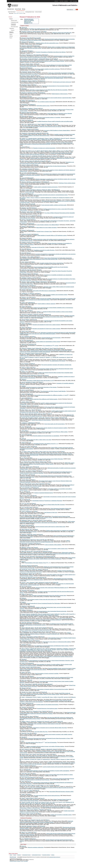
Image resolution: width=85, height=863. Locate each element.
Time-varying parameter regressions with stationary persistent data (56, 364)
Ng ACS (29, 71)
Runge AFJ (47, 721)
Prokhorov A (34, 207)
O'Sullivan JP (55, 197)
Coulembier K (25, 168)
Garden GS (24, 273)
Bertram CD (30, 193)
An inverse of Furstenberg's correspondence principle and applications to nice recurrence (55, 254)
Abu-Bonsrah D (40, 138)
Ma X (26, 773)
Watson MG (39, 133)
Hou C (23, 353)
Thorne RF (43, 803)
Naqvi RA (24, 565)
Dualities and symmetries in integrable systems (61, 814)
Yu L (26, 124)
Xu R (64, 802)
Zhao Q (58, 649)
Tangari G (33, 297)
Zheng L (63, 451)
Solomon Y (38, 543)
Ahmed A (41, 534)
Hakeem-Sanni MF (36, 631)
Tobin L (29, 672)
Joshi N (23, 394)
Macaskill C (30, 314)
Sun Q (36, 507)
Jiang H (41, 451)
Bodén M (33, 650)
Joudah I (23, 401)
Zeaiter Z (30, 185)
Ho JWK (38, 650)
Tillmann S (30, 116)
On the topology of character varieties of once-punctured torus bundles (52, 689)
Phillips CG (24, 594)
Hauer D (29, 306)
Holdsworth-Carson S (47, 551)
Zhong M (63, 138)
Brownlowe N (25, 104)
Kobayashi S (59, 648)
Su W (57, 451)
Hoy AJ (53, 631)
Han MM (28, 802)
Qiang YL (28, 721)
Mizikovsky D (53, 648)
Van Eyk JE (49, 155)
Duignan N (29, 129)
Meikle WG (37, 161)
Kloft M (29, 832)
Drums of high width (29, 192)
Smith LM (35, 577)
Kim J (40, 711)
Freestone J (24, 256)
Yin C (50, 461)
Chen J (29, 785)
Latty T (49, 161)
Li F (28, 293)
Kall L (28, 256)
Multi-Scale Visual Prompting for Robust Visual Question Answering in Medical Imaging (46, 822)
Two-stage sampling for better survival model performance (47, 795)
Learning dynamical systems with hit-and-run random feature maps (50, 526)
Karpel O (35, 92)
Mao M (23, 529)
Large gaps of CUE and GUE (38, 247)
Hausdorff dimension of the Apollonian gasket (47, 708)
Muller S (28, 401)
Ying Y (35, 832)
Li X (64, 150)
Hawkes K (40, 569)
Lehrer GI (24, 438)
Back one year (27, 21)
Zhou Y (38, 71)
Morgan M (37, 353)
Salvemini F (47, 417)
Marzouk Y (32, 293)
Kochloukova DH (32, 344)
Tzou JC (34, 573)
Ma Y (23, 820)
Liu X (26, 470)
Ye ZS (30, 680)
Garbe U (57, 417)
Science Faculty (18, 9)
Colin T (23, 161)
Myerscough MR (37, 37)
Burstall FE (24, 31)
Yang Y (23, 781)
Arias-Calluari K (28, 684)
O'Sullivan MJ (62, 197)
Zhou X (28, 495)
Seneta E (29, 265)
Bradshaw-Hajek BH (50, 556)
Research (19, 854)
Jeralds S (24, 386)
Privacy (22, 861)
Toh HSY (23, 692)
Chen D (38, 150)
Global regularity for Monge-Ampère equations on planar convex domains (54, 311)
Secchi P (42, 615)
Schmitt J (29, 586)
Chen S (23, 146)
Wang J (58, 150)
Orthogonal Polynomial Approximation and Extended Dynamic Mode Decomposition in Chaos (49, 738)
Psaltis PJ (55, 155)
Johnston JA (22, 139)
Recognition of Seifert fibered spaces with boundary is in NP (40, 380)
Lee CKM (26, 507)
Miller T (23, 556)
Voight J (33, 261)
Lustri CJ (52, 721)
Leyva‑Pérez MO (45, 697)
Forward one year (28, 22)
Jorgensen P (30, 92)
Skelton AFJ (33, 721)
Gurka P (23, 306)
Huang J (31, 507)
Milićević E (24, 547)
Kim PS (37, 63)
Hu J (26, 680)
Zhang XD (48, 803)
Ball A (37, 582)
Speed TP (43, 124)
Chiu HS (71, 648)
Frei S (23, 261)
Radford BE (38, 348)
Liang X (23, 466)
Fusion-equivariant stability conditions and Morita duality (53, 205)
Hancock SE (35, 520)
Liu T (34, 803)
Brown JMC (42, 417)
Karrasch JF (42, 357)
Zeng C (29, 446)
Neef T (28, 281)
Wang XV (37, 461)
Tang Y (23, 684)
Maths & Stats (16, 13)
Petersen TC (48, 58)
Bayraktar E (24, 84)
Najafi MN (35, 684)
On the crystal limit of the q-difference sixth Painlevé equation (43, 399)
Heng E (26, 203)
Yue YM (36, 802)
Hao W (42, 150)
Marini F (33, 353)
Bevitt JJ (53, 417)
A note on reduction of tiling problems (53, 544)
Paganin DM (42, 58)
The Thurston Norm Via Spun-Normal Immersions (55, 166)
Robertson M (46, 181)
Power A (28, 197)
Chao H (50, 150)
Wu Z (28, 503)
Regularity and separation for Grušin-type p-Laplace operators (46, 328)
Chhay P (23, 155)
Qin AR (28, 375)
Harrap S (30, 80)
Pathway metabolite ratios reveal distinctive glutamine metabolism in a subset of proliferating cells (45, 633)
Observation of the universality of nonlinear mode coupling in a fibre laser (44, 723)
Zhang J (54, 150)
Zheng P (42, 461)
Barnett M (33, 820)
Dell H (23, 203)
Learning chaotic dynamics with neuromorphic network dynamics (57, 766)
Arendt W (24, 67)
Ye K (40, 802)
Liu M (26, 390)
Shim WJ (48, 648)
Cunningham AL (62, 357)
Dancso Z (24, 181)
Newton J (37, 168)
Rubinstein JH (28, 382)
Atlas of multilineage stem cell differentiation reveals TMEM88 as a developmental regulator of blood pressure (48, 656)
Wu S (50, 451)
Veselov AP (32, 813)
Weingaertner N (29, 636)
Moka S (27, 479)
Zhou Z (34, 84)
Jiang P (33, 461)
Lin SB (23, 470)
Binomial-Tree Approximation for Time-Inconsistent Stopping (55, 85)
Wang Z (29, 84)
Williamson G (57, 189)
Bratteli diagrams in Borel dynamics (60, 93)
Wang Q (33, 363)
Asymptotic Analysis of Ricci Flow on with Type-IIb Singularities (41, 742)
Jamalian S (43, 749)
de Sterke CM (59, 721)
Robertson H (24, 606)
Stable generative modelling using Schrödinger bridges (55, 294)
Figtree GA (61, 155)
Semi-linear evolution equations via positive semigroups (47, 69)
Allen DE (34, 269)
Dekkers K (37, 197)
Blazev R (47, 348)
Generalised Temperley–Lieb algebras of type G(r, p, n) (45, 443)
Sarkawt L (48, 357)
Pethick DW (55, 582)
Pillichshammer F (33, 172)
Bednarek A (24, 88)
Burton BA (28, 112)
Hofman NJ (24, 348)
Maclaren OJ (68, 197)
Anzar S (23, 63)
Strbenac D (72, 138)
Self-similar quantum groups (43, 105)
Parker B (58, 759)
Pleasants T (32, 582)
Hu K (23, 357)
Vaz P (38, 422)
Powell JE (71, 649)
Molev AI (32, 390)
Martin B (29, 273)
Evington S (24, 242)
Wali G (53, 139)
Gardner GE (48, 582)
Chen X (29, 461)
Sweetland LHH (40, 721)
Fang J (29, 451)
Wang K (25, 457)
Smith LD (24, 663)
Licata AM (33, 203)
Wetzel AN (30, 577)
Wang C (23, 711)
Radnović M (31, 223)
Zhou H (23, 809)
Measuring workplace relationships (35, 847)
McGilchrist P (42, 582)
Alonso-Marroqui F (48, 684)
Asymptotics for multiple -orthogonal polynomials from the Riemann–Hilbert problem (49, 431)
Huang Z (23, 371)
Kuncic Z (34, 765)
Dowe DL (24, 219)
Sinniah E (54, 649)
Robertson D (32, 104)
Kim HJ (29, 483)
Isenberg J (29, 277)
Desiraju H (24, 207)
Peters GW (27, 777)
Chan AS (28, 711)
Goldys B (24, 285)
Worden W (35, 164)
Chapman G (23, 649)
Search (11, 37)
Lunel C (23, 511)
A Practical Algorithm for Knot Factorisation (51, 337)
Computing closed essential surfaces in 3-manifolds (48, 117)
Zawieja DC (55, 749)
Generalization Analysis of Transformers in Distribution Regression (47, 500)
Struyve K (30, 640)
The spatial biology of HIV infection (57, 360)
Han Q (23, 310)
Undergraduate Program (36, 854)
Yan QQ (32, 802)
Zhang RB (29, 434)
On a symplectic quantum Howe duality (46, 101)
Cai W (42, 820)
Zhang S (46, 150)
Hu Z (23, 363)
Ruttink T (39, 697)
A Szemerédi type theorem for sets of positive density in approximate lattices (54, 97)
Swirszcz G (38, 189)
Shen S (23, 648)
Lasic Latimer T (30, 211)
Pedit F (45, 31)
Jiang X (31, 716)
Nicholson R (22, 198)
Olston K (27, 515)
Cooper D (24, 164)
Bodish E (24, 100)
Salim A (23, 627)
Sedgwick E (27, 336)
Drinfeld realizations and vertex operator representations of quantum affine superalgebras (49, 770)
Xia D (35, 649)
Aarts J (30, 515)
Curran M (24, 177)
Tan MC (49, 649)
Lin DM (34, 54)
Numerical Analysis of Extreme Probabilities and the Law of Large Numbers (51, 267)
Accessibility (26, 861)
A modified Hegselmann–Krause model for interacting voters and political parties (55, 121)
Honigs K (27, 261)
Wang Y (27, 474)
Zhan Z (67, 150)
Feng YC (61, 802)
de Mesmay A (29, 511)
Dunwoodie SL (23, 650)
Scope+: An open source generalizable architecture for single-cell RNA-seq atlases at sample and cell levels (49, 787)
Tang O (27, 155)
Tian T (31, 529)
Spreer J (31, 50)
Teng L (47, 802)
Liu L (23, 491)
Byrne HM (29, 37)
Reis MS (32, 615)
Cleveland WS (34, 614)
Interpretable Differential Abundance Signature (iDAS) (61, 791)
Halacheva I (29, 181)
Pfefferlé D (36, 234)
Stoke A (30, 610)
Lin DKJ (67, 614)
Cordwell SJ (34, 155)
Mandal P (24, 525)
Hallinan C (36, 809)
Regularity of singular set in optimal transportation (44, 148)
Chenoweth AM (36, 551)
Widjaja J (24, 721)
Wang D (30, 470)
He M (38, 754)
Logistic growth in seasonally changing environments (46, 186)
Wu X (45, 754)
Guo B (31, 809)
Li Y (27, 138)
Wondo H (24, 726)
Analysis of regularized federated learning (43, 492)
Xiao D (33, 348)
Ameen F (24, 54)
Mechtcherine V (44, 281)
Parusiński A (24, 590)
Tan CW (36, 627)
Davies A (24, 189)
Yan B (23, 773)
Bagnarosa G (33, 777)
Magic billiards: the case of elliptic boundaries (46, 227)
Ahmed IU (24, 37)
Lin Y (36, 124)
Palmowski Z (37, 45)
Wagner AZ (44, 189)
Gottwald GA (30, 120)
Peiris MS (28, 219)
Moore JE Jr (63, 749)
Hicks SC (44, 353)
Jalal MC (32, 75)
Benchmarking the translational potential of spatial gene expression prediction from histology (47, 713)
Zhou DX (35, 446)
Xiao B (25, 461)
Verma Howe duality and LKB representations (54, 423)
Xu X (35, 539)
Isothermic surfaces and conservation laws (61, 32)
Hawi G (23, 331)
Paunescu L (32, 590)
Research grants (14, 20)
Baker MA (38, 803)
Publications (21, 13)
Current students (64, 1)
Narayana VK (69, 802)
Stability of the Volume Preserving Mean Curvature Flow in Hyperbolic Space (55, 372)
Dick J (25, 172)
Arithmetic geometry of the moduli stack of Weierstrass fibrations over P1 (52, 587)
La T (57, 802)
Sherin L (32, 63)
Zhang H (34, 470)
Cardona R (24, 129)
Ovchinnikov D (57, 138)
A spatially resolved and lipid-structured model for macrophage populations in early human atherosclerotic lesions (47, 135)
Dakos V (27, 161)
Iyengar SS (24, 375)
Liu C (23, 483)
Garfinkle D (24, 277)
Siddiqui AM (29, 534)
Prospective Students (46, 854)
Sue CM (49, 139)
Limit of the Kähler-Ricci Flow (41, 731)
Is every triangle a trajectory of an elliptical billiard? (47, 224)
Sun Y (43, 648)
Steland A (50, 615)
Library (56, 1)
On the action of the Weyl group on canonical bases (44, 290)
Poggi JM (28, 615)
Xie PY (23, 749)
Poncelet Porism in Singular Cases (44, 231)
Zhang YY (43, 802)
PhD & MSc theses (14, 26)
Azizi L (35, 733)
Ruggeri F (24, 614)
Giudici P (52, 614)
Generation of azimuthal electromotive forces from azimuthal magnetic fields (49, 595)
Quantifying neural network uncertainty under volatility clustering (57, 734)
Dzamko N (59, 139)
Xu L (27, 692)
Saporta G (37, 615)
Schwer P (29, 547)
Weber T (49, 189)
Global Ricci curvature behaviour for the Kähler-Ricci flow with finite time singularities (48, 89)
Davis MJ (24, 193)
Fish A (30, 96)
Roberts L (36, 58)
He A (23, 336)
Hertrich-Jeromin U (37, 31)
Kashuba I (24, 405)
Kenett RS (71, 614)
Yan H (23, 777)
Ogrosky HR (24, 577)
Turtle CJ (40, 413)
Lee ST (23, 434)
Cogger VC (39, 759)
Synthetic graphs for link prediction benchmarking (47, 704)
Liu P (23, 495)
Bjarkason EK (48, 197)
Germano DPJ (29, 551)
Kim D (23, 409)
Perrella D (36, 129)
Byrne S (35, 697)
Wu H (39, 277)
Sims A (33, 71)
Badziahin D (24, 80)
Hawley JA (62, 348)
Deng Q (54, 451)
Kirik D (34, 139)
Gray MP (40, 155)
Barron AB (31, 161)
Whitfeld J (29, 348)
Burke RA (24, 112)
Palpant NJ (49, 650)
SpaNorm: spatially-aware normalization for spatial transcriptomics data (36, 630)
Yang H (30, 150)
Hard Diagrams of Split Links (50, 512)
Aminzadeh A (24, 58)
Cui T (23, 172)
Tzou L (40, 573)
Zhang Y (38, 75)
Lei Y (27, 832)
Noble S (32, 256)
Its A (28, 207)
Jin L (54, 803)
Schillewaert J (25, 640)
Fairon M (24, 813)
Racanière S (33, 189)
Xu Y (23, 765)
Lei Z (26, 446)
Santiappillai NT (25, 631)
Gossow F (24, 289)
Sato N (30, 238)
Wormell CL (31, 707)
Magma (11, 34)
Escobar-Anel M (46, 614)
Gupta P (28, 189)
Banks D (28, 614)
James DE (53, 759)
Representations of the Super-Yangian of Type (37, 562)
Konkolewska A (29, 697)
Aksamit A (24, 45)
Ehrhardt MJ (42, 826)
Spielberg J (30, 108)
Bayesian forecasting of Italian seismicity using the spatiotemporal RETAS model (55, 677)
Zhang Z (32, 371)
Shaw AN (31, 413)
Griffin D (55, 697)
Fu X (30, 215)
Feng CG (42, 636)
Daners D (30, 67)
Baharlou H (31, 357)
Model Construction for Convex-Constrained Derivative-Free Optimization (43, 603)
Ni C (48, 451)
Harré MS (40, 684)
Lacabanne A (24, 422)
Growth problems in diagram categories (46, 303)
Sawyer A (24, 636)
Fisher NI (40, 614)
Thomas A (36, 108)
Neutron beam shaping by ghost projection (41, 420)
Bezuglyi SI (24, 92)
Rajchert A (24, 598)
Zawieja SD (36, 314)
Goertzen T (31, 41)
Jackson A (24, 379)
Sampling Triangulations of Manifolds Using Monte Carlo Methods (51, 52)
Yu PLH (23, 615)
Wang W (27, 529)
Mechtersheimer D (26, 539)
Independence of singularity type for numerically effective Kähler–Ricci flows (50, 727)
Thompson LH (29, 139)
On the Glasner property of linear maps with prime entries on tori (42, 599)
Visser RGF (60, 697)
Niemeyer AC (53, 281)
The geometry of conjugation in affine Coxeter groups (56, 548)
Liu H (72, 150)
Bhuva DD (28, 627)
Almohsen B (29, 565)
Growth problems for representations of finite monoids (48, 341)
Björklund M (24, 96)
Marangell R (30, 177)
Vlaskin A (24, 703)
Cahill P (23, 120)
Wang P (23, 832)
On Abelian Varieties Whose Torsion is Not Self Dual (51, 263)
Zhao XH (24, 802)
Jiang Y (27, 754)
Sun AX (38, 692)
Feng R (23, 246)
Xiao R (44, 451)
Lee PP (32, 331)
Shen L (34, 773)
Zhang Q (34, 503)
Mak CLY (34, 785)
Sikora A (29, 323)
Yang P (39, 124)
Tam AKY (27, 556)
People (14, 854)
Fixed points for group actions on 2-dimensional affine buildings (57, 641)
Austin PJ (37, 357)
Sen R (46, 615)
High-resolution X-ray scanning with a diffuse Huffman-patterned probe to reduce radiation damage (42, 61)
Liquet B (23, 479)
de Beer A (24, 197)
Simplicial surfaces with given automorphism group (47, 43)
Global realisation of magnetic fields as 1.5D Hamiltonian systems (52, 235)
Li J (45, 785)
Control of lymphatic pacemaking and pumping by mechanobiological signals (50, 194)
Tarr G (27, 582)
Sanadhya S (42, 92)
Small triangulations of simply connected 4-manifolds (47, 673)
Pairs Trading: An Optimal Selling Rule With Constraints (52, 504)
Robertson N (29, 54)
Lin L (27, 371)
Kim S (33, 124)
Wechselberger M (40, 556)
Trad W (30, 573)
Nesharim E (35, 80)
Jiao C (27, 285)
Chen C (26, 409)
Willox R (39, 813)
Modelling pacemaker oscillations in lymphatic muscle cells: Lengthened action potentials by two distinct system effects (47, 316)
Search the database (29, 20)
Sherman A (24, 659)
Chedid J (24, 138)
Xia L (45, 461)
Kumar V (30, 569)
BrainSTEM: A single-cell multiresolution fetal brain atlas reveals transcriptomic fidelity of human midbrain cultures (45, 694)
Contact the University (13, 861)
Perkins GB (32, 606)
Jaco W (23, 382)
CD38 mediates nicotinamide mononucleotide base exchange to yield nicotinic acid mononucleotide (47, 522)
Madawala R (24, 520)
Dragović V (24, 223)
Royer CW (34, 319)
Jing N (23, 390)
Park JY (23, 586)
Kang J (51, 697)
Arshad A (24, 75)
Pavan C (47, 138)
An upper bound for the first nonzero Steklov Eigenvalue (50, 458)
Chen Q (48, 754)
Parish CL (38, 139)
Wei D (28, 246)
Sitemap (23, 9)
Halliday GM (44, 139)
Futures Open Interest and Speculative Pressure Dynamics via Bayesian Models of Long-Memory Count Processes (47, 779)
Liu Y (25, 495)
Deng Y (41, 754)
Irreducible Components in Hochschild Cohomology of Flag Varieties (41, 387)
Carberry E (29, 31)
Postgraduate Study (14, 22)
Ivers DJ (31, 594)
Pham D (38, 649)
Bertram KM (55, 357)
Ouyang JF (44, 692)
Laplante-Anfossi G (36, 181)
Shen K (34, 754)
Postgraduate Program (26, 854)
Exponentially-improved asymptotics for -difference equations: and (51, 395)
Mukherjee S (29, 622)
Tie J (25, 503)
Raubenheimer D (46, 759)
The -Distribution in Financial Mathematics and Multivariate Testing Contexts (51, 645)
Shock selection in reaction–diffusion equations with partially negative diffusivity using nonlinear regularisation (47, 558)
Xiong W (23, 754)
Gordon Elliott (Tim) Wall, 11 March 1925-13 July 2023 (39, 439)
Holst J (30, 803)
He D (23, 340)
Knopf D (34, 277)
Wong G (36, 798)
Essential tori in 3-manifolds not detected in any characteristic (57, 274)
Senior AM (26, 759)
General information (28, 19)
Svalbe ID (55, 58)
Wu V (41, 108)
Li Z (33, 150)
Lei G (23, 446)
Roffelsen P (38, 211)
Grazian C (24, 297)
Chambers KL (25, 133)
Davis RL (67, 138)
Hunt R (39, 269)
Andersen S (39, 648)
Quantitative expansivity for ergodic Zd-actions (44, 250)
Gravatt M (42, 197)
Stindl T (23, 676)
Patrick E (46, 54)
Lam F (23, 426)
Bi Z (26, 676)
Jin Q (28, 297)
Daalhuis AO (30, 394)
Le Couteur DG (33, 759)
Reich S (39, 293)
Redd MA (66, 649)
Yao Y (30, 688)
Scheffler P (33, 281)
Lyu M (29, 442)
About (11, 854)
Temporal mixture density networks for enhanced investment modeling (51, 427)
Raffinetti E (57, 614)
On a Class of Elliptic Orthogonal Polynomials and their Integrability (60, 212)
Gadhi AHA (24, 269)
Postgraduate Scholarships (13, 24)
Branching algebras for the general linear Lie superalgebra (46, 435)
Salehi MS (24, 622)
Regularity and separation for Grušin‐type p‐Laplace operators (46, 324)
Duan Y (25, 451)
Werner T (27, 648)
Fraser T (51, 138)
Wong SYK (24, 733)
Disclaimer (18, 861)
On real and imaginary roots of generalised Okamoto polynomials (51, 611)
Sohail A (27, 63)
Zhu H (33, 401)
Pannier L (24, 582)
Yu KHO (38, 785)
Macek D (38, 281)
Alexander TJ (28, 487)
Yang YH (56, 124)
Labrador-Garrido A (32, 138)
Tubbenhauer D (31, 100)
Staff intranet (73, 1)
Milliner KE (34, 569)
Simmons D (42, 80)
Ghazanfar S (39, 54)
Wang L (36, 529)
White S (38, 242)
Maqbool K (24, 534)
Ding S (26, 483)
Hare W (23, 319)
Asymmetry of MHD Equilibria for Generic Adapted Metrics (57, 130)
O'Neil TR (26, 357)
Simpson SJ (63, 759)
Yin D (23, 785)
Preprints (12, 30)
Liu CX (23, 487)
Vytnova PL (24, 707)
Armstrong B (24, 71)
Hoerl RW (62, 614)
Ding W (23, 215)
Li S (35, 150)
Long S (33, 483)
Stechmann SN (42, 577)
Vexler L (23, 697)
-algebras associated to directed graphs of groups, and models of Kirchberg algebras (44, 746)
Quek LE (41, 520)
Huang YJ (24, 367)
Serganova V (36, 405)
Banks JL (30, 520)
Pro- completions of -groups (50, 345)
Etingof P (30, 168)
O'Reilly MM (29, 45)
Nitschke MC (24, 569)
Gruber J (24, 302)
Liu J (28, 146)
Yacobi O (30, 289)
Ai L (30, 155)
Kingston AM (31, 58)
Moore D (40, 515)
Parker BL (55, 348)
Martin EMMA (30, 649)
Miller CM (24, 551)
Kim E (34, 219)
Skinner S (29, 249)
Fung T (23, 265)
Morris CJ (27, 749)
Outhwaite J (65, 648)
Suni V (43, 348)
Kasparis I (26, 363)
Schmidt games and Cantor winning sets (62, 82)
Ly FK (23, 515)
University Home (10, 9)
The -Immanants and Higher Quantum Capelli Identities (53, 391)
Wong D (33, 197)
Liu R (23, 503)
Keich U (38, 256)
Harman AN (22, 358)
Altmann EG (24, 27)
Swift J (34, 515)
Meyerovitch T (25, 543)
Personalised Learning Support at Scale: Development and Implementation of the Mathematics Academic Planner (45, 517)
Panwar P (27, 809)
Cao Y (23, 124)
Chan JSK (29, 426)
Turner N (45, 520)
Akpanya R (24, 41)
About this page (13, 857)
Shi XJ (54, 802)
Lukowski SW (33, 648)
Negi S (62, 649)
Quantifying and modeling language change (39, 28)
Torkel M (29, 124)
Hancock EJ (24, 314)
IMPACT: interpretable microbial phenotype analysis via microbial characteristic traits (45, 541)
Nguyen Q (42, 650)
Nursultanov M (25, 573)
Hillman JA (24, 344)
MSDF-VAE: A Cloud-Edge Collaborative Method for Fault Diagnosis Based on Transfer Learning (47, 463)
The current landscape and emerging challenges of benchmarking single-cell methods (42, 126)
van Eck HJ (66, 697)
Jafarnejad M (49, 749)
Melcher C (33, 285)
